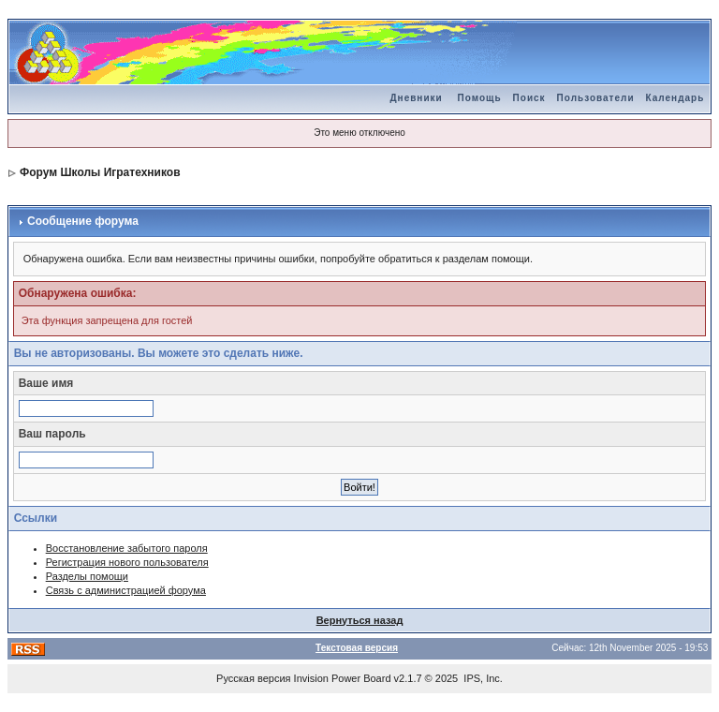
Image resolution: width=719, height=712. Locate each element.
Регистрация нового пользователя (127, 562)
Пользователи (596, 98)
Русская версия (253, 678)
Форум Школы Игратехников (100, 172)
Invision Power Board (342, 678)
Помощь (479, 98)
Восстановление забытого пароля (127, 548)
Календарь (675, 98)
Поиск (529, 98)
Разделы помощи (87, 576)
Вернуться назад (360, 620)
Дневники (415, 98)
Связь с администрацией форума (126, 590)
